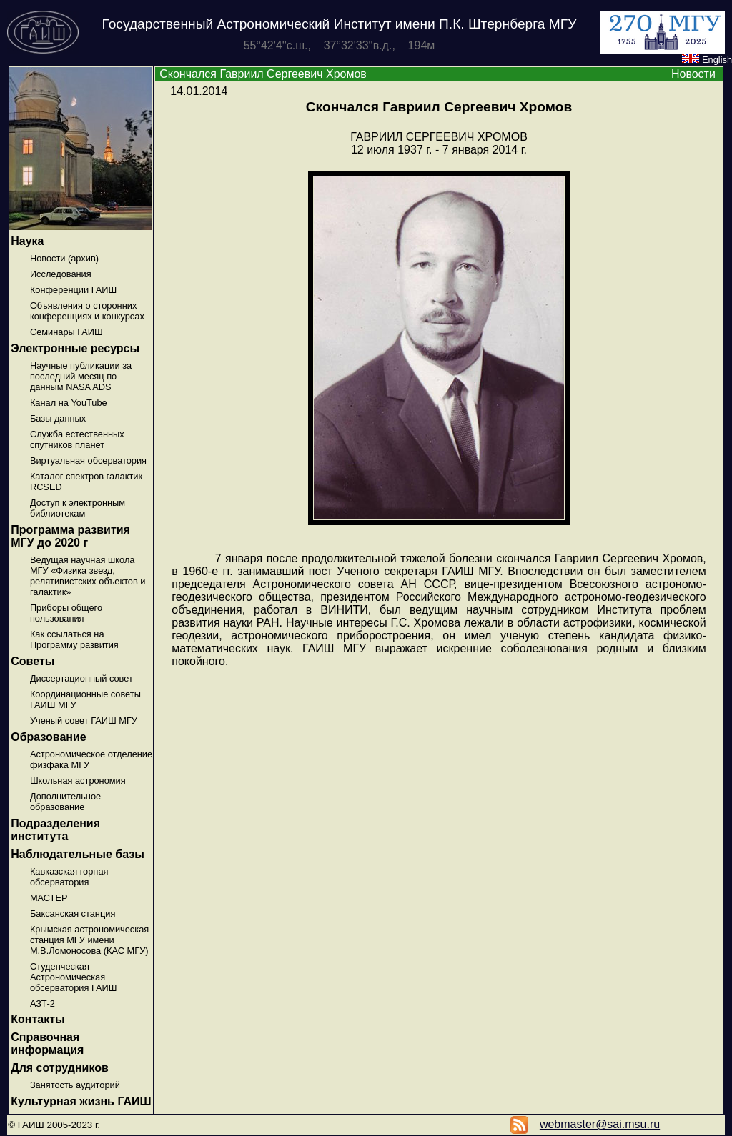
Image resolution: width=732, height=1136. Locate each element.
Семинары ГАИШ (66, 332)
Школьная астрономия (78, 780)
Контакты (37, 1019)
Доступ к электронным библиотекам (77, 508)
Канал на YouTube (68, 402)
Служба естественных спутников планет (77, 439)
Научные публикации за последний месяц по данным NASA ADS (81, 376)
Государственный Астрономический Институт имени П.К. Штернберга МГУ (339, 23)
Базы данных (58, 418)
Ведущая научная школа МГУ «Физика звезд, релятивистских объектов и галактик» (88, 575)
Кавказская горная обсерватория (69, 876)
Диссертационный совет (81, 678)
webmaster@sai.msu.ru (600, 1124)
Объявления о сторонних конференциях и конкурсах (87, 311)
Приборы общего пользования (66, 613)
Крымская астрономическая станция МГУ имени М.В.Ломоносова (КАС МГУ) (89, 940)
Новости (693, 74)
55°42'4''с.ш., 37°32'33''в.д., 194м (339, 45)
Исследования (61, 274)
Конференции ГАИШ (73, 289)
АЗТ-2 (42, 1003)
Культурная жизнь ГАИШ (81, 1101)
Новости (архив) (64, 258)
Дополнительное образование (65, 801)
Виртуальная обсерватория (88, 460)
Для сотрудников (60, 1068)
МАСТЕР (49, 897)
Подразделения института (55, 829)
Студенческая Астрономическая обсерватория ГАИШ (73, 977)
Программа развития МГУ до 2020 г (70, 536)
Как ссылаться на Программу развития (74, 639)
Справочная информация (47, 1043)
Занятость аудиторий (75, 1085)
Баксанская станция (72, 913)
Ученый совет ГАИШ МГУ (83, 720)
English (707, 59)
